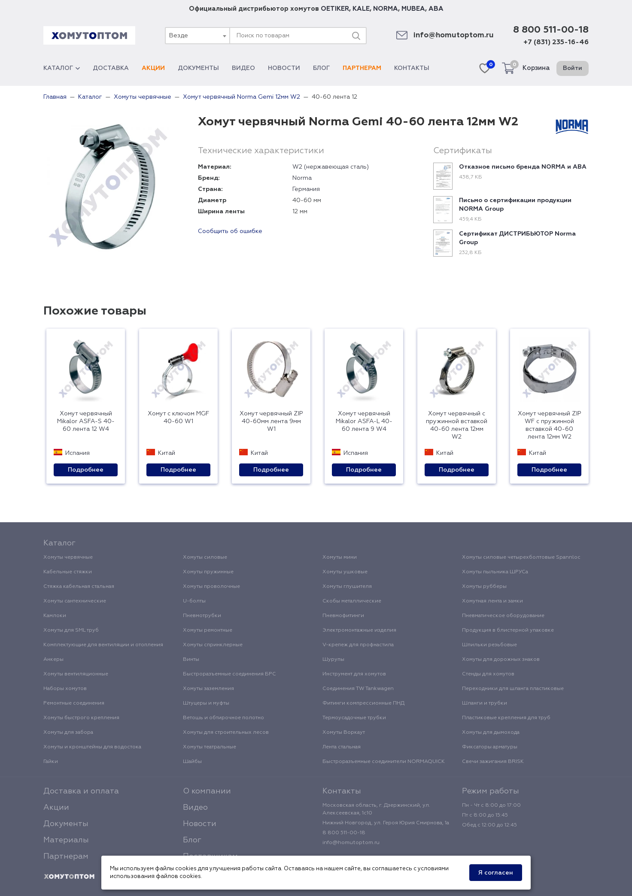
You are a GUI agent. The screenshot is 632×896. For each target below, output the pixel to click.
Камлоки (54, 615)
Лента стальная (341, 747)
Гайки (50, 761)
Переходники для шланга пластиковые (513, 688)
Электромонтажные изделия (359, 630)
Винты (191, 659)
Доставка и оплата (81, 791)
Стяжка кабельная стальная (78, 586)
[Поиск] (356, 35)
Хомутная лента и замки (492, 601)
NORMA (385, 9)
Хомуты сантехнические (74, 601)
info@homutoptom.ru (453, 35)
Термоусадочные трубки (354, 717)
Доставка (111, 68)
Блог (321, 68)
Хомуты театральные (209, 747)
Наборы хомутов (65, 688)
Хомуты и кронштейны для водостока (92, 747)
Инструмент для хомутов (354, 674)
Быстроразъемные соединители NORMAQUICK (383, 761)
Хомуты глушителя (347, 586)
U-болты (194, 601)
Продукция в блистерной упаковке (508, 630)
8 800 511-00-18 (551, 30)
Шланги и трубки (484, 703)
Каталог (61, 68)
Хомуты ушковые (345, 572)
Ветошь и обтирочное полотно (223, 717)
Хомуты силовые (205, 557)
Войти (572, 68)
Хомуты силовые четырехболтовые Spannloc (521, 557)
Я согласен (495, 873)
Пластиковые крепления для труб (506, 717)
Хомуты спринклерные (213, 645)
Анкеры (53, 659)
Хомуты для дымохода (491, 732)
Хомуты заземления (208, 688)
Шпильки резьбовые (489, 645)
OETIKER (335, 9)
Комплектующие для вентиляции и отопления (103, 645)
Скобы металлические (351, 601)
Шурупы (333, 659)
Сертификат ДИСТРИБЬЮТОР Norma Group (517, 238)
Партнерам (362, 68)
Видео (243, 68)
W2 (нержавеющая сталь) (330, 167)
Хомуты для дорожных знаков (501, 659)
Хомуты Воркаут (343, 732)
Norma (302, 178)
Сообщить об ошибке (230, 231)
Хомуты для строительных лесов (226, 732)
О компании (207, 791)
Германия (306, 189)
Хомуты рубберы (484, 586)
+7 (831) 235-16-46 (556, 42)
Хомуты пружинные (208, 572)
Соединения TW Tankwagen (358, 688)
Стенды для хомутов (488, 674)
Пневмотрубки (202, 615)
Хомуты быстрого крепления (81, 717)
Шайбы (192, 761)
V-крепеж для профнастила (358, 645)
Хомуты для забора (68, 732)
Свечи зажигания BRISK (493, 761)
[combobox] (197, 35)
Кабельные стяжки (67, 572)
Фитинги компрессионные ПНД (363, 703)
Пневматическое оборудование (503, 615)
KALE (361, 9)
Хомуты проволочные (211, 586)
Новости (284, 68)
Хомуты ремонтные (207, 630)
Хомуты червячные (68, 557)
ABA (436, 9)
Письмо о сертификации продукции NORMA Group (515, 204)
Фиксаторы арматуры (489, 747)
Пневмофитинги (343, 615)
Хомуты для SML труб (71, 630)
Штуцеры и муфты (206, 703)
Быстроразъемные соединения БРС (229, 674)
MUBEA (413, 9)
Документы (198, 68)
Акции (153, 68)
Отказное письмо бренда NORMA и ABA (522, 167)
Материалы (66, 840)
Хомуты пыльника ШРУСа (495, 572)
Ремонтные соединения (73, 703)
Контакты (411, 68)
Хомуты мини (339, 557)
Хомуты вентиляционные (75, 674)
